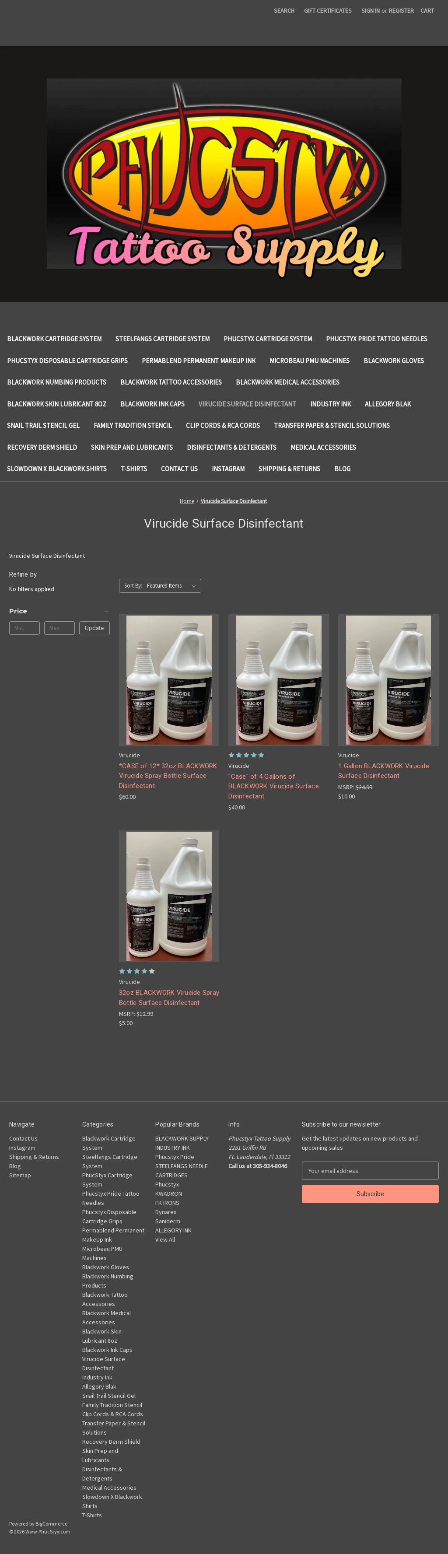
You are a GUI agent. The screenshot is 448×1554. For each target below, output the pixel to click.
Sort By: (133, 585)
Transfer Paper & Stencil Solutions (332, 425)
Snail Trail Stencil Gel (43, 425)
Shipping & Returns (289, 469)
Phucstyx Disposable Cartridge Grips (67, 361)
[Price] (59, 611)
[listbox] (173, 585)
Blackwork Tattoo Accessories (171, 382)
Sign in (370, 10)
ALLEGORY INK (173, 1230)
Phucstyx (167, 1184)
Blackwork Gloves (394, 361)
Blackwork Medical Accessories (288, 382)
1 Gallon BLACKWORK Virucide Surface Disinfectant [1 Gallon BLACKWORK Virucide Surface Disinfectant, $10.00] (383, 771)
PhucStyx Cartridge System (268, 339)
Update (94, 628)
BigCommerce (51, 1523)
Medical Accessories (323, 447)
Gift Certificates (328, 10)
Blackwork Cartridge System (54, 339)
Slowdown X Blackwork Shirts (57, 469)
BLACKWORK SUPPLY (182, 1138)
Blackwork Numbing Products (56, 382)
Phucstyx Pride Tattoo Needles (376, 339)
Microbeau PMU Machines (310, 361)
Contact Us (179, 469)
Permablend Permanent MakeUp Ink (199, 361)
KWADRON (168, 1193)
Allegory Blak (388, 404)
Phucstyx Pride (174, 1157)
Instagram (228, 469)
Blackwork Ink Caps (152, 404)
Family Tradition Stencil (133, 425)
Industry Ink (330, 404)
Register (401, 10)
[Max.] (59, 628)
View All (165, 1239)
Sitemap (20, 1175)
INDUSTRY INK (172, 1148)
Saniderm (167, 1221)
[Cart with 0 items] (427, 10)
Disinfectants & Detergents (231, 447)
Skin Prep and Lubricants (132, 447)
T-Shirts (134, 469)
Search (284, 10)
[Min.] (24, 628)
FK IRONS (167, 1203)
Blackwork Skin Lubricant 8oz (56, 404)
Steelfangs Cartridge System (163, 339)
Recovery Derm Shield (42, 447)
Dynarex (165, 1212)
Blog (342, 469)
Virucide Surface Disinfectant (247, 404)
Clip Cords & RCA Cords (223, 425)
